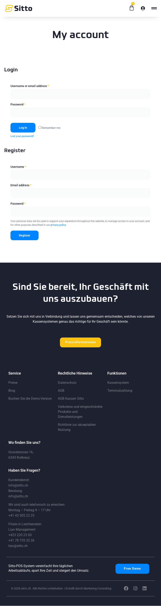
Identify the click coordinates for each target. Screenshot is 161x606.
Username (18, 166)
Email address (20, 185)
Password (17, 104)
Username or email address (29, 86)
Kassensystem (118, 383)
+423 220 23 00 (20, 535)
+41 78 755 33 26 (21, 541)
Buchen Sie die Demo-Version (30, 399)
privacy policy (58, 224)
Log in (23, 127)
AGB (61, 391)
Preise (12, 383)
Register (24, 235)
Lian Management (21, 530)
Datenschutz (67, 383)
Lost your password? (22, 136)
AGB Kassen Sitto (71, 399)
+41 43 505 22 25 (21, 516)
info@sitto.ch (18, 486)
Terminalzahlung (119, 391)
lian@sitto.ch (18, 546)
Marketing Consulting (97, 588)
